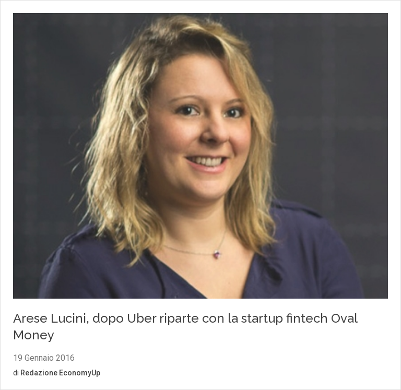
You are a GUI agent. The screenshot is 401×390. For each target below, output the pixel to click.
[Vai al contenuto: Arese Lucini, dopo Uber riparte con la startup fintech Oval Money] (200, 157)
